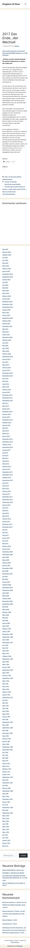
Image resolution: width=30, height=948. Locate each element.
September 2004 (7, 604)
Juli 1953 (5, 835)
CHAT (4, 880)
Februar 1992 (6, 692)
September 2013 (7, 480)
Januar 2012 (6, 521)
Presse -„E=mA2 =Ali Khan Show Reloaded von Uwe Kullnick (13, 913)
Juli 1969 (5, 785)
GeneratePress (15, 942)
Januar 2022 (6, 323)
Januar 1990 (6, 717)
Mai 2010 (5, 543)
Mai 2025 (5, 263)
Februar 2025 (6, 268)
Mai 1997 (5, 648)
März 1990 (5, 714)
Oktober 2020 (6, 340)
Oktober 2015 (6, 422)
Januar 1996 (6, 667)
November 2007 (7, 574)
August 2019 (6, 359)
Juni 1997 (5, 645)
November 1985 (7, 733)
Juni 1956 (5, 824)
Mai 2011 (5, 532)
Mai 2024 (5, 288)
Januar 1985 (6, 741)
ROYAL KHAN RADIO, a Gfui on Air (13, 870)
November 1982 (7, 750)
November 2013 (7, 475)
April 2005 (5, 593)
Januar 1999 (6, 631)
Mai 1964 (5, 794)
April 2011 (5, 535)
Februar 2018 (6, 389)
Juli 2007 (5, 576)
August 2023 (6, 310)
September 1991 (7, 697)
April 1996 (5, 662)
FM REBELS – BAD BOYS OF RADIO (13, 873)
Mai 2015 (5, 428)
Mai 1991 (5, 703)
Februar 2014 (6, 466)
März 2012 (5, 516)
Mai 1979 (5, 761)
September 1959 (7, 813)
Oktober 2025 (6, 255)
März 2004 (5, 609)
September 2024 (7, 277)
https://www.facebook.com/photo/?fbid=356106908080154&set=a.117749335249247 (15, 53)
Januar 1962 (6, 802)
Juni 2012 (5, 508)
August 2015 (6, 425)
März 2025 (5, 266)
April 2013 (5, 486)
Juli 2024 (5, 282)
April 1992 (5, 686)
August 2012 (6, 505)
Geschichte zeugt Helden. (13, 184)
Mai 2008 (5, 571)
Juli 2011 (5, 530)
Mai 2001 (5, 618)
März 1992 (5, 689)
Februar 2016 (6, 414)
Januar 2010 (6, 549)
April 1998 (5, 640)
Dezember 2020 (7, 337)
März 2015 (5, 433)
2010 (6, 177)
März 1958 (5, 818)
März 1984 (5, 744)
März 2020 (5, 351)
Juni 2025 (5, 260)
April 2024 (5, 290)
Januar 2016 (6, 417)
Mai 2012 (5, 510)
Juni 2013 (5, 483)
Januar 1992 (6, 695)
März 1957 (5, 821)
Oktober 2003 (6, 612)
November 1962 (7, 799)
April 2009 (5, 557)
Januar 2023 (6, 315)
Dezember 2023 (7, 301)
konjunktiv (13, 182)
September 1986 (7, 728)
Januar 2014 (6, 469)
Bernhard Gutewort (8, 902)
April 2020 (5, 348)
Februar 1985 (6, 739)
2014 (15, 920)
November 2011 (7, 527)
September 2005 (7, 590)
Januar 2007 (6, 582)
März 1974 (5, 766)
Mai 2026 (5, 249)
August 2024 (6, 279)
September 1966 (7, 791)
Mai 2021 (5, 329)
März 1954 (5, 832)
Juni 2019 (5, 362)
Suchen (23, 855)
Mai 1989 (5, 719)
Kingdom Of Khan (11, 4)
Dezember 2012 (7, 497)
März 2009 (5, 560)
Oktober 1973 (6, 769)
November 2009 (7, 552)
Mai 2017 (5, 403)
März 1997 (5, 653)
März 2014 (5, 464)
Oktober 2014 (6, 444)
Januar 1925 (6, 843)
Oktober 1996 (6, 656)
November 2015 (7, 420)
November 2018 (7, 376)
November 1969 (7, 783)
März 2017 (5, 406)
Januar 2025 (6, 271)
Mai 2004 (5, 607)
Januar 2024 (6, 299)
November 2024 (7, 274)
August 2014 (6, 450)
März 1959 (5, 816)
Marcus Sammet (7, 911)
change (7, 182)
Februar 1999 (6, 629)
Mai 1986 (5, 730)
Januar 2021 (6, 334)
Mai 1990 (5, 708)
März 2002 (5, 615)
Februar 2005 (6, 598)
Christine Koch (7, 924)
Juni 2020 (5, 343)
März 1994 (5, 681)
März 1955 (5, 829)
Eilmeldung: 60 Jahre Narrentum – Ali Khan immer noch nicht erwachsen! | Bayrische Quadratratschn (14, 930)
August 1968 (6, 788)
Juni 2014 (5, 455)
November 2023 (7, 304)
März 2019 (5, 365)
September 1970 (7, 777)
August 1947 (6, 840)
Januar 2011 (6, 538)
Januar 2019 (6, 370)
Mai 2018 (5, 381)
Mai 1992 (5, 684)
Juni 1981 (5, 752)
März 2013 (5, 488)
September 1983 (7, 747)
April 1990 (5, 711)
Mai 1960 (5, 810)
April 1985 (5, 736)
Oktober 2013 (6, 477)
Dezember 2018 (7, 373)
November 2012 (7, 499)
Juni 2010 (5, 541)
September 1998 (7, 637)
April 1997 (5, 651)
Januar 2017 (6, 409)
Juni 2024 (5, 285)
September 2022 (7, 318)
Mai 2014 (5, 458)
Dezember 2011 (7, 524)
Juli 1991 (5, 700)
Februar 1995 (6, 675)
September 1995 (7, 670)
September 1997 (7, 642)
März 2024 (5, 293)
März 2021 (5, 332)
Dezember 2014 (7, 439)
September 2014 (7, 447)
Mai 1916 (5, 846)
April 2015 (5, 431)
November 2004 (7, 601)
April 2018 (5, 384)
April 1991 (5, 706)
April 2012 (5, 513)
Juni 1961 (5, 805)
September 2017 (7, 400)
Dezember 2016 (7, 411)
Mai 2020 (5, 345)
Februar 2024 (6, 296)
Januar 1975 (6, 763)
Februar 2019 (6, 367)
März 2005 (5, 596)
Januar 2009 (6, 565)
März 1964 (5, 796)
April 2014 (5, 461)
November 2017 (7, 398)
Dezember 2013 (7, 472)
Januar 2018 (6, 392)
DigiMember (20, 946)
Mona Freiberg (7, 920)
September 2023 (7, 307)
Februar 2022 (6, 321)
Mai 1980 (5, 758)
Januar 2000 (6, 623)
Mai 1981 (5, 755)
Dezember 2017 (7, 395)
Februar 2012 (6, 519)
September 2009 (7, 554)
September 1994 (7, 678)
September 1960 (7, 807)
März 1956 (5, 827)
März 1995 (5, 673)
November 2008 (7, 568)
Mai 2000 (5, 620)
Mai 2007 (5, 579)
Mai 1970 (5, 780)
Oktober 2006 (6, 585)
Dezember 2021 (7, 326)
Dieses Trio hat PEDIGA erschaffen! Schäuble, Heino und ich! (14, 904)
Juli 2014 (5, 453)
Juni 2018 (5, 378)
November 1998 (7, 634)
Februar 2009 (6, 563)
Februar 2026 (6, 252)
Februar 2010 (6, 546)
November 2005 (7, 587)
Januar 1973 (6, 772)
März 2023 (5, 312)
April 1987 (5, 725)
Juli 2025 (5, 257)
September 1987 (7, 722)
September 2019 (7, 356)
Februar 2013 (6, 491)
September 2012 (7, 502)
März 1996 (5, 664)
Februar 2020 (6, 354)
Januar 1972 (6, 774)
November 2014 (7, 442)
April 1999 (5, 626)
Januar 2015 (6, 436)
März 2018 (5, 387)
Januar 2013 (6, 494)
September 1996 (7, 659)
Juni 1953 (5, 838)
